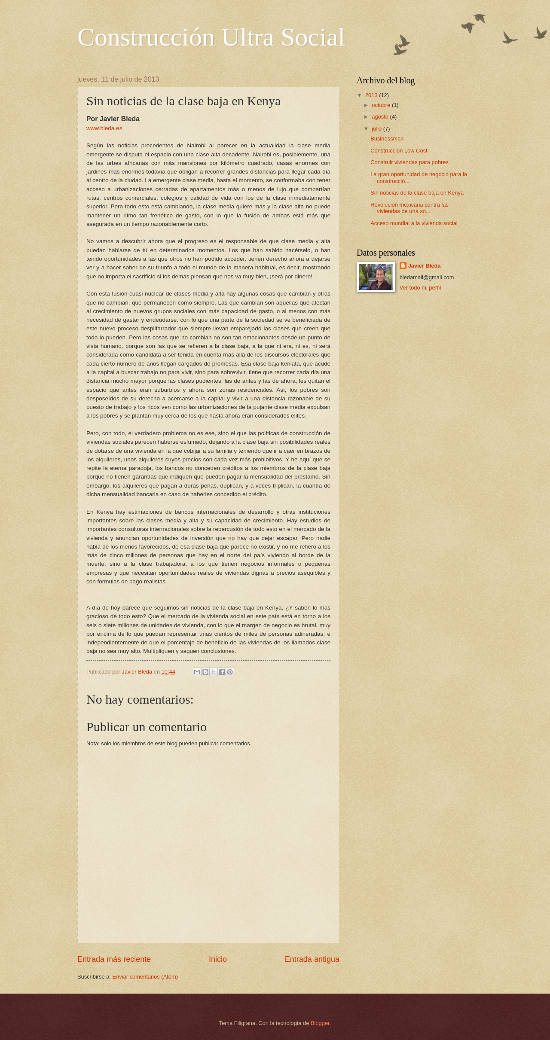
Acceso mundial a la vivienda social (414, 223)
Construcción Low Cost (398, 150)
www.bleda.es (104, 128)
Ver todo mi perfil (420, 287)
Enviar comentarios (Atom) (145, 976)
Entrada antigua (312, 959)
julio (377, 128)
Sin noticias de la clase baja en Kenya (417, 192)
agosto (381, 116)
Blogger (320, 1023)
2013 (372, 95)
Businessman (386, 138)
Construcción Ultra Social (211, 37)
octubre (382, 105)
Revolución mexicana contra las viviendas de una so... (409, 207)
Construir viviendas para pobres (409, 162)
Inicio (218, 959)
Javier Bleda (424, 265)
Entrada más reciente (114, 959)
